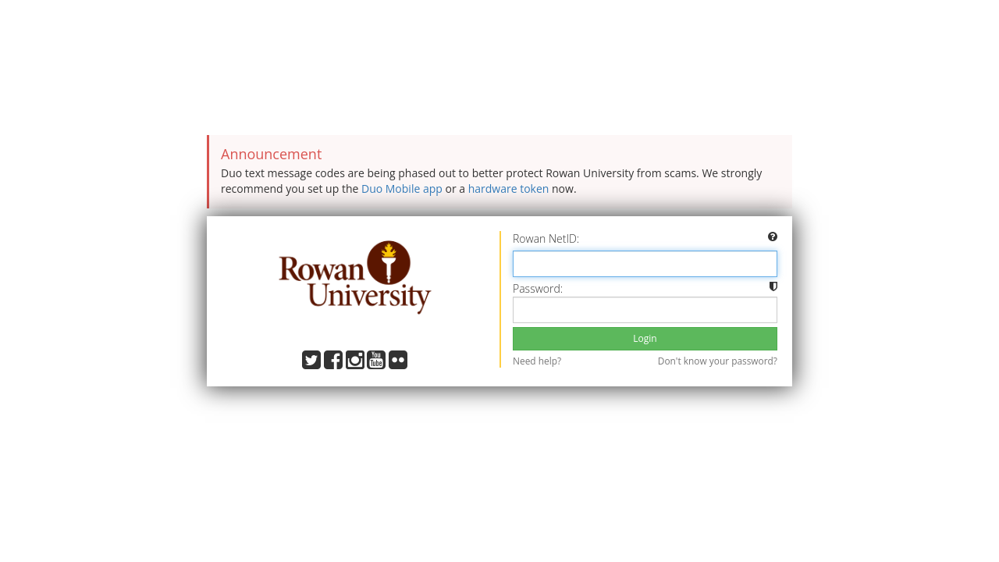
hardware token (508, 188)
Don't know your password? (717, 360)
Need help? (537, 360)
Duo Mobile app (402, 188)
